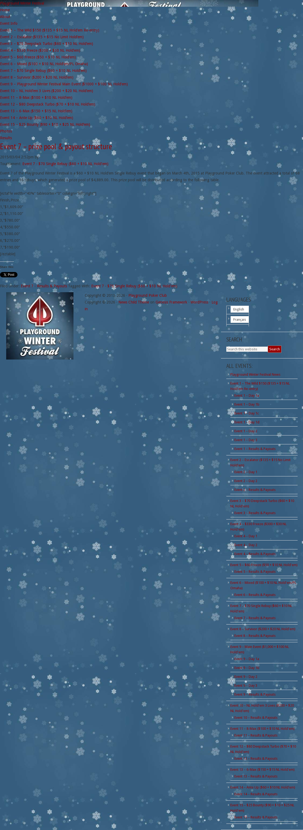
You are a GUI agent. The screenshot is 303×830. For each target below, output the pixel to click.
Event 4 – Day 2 (245, 545)
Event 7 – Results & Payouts (255, 618)
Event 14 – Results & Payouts (255, 794)
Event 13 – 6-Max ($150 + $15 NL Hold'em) (262, 770)
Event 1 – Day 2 (245, 431)
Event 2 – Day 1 (245, 472)
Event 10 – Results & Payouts (255, 718)
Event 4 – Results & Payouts (255, 554)
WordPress (199, 302)
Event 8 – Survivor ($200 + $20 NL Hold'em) (262, 629)
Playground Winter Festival (22, 3)
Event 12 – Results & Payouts (255, 758)
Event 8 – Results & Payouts (255, 636)
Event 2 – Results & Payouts (255, 490)
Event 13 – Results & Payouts (255, 776)
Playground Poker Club (147, 295)
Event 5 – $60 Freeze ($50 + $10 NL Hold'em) (264, 565)
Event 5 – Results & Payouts (255, 572)
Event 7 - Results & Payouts (44, 286)
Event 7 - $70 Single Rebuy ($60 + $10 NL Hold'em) (65, 164)
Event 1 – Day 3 (245, 440)
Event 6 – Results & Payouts (255, 595)
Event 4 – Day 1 (245, 536)
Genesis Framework (171, 302)
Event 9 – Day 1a (246, 659)
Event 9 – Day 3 (245, 685)
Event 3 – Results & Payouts (255, 513)
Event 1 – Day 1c (246, 413)
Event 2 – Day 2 (245, 481)
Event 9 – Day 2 (245, 677)
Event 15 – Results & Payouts (255, 817)
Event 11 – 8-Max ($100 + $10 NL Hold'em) (262, 729)
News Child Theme (133, 302)
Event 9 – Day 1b (246, 668)
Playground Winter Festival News (255, 374)
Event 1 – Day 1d (246, 422)
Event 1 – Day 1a (246, 395)
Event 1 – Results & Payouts (255, 449)
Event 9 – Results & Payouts (255, 694)
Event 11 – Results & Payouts (255, 735)
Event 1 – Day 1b (246, 404)
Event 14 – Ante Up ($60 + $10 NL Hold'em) (262, 787)
